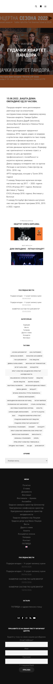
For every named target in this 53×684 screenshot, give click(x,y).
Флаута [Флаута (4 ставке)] (39, 408)
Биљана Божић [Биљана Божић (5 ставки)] (17, 356)
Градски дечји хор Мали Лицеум (26, 521)
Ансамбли (26, 501)
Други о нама (27, 333)
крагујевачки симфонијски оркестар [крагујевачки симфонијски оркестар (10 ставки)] (26, 430)
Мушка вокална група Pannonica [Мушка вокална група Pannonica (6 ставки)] (26, 393)
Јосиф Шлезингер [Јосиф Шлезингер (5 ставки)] (19, 352)
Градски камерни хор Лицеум (26, 518)
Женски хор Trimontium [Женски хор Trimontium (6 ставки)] (35, 363)
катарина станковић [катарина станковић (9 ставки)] (17, 427)
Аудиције (26, 325)
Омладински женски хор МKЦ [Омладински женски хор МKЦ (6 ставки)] (19, 400)
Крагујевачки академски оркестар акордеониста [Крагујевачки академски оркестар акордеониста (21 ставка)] (26, 372)
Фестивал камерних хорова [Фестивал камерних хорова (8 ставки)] (22, 408)
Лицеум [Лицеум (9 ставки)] (39, 378)
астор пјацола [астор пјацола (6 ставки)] (38, 412)
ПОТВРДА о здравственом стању (26, 607)
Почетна (26, 485)
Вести (26, 327)
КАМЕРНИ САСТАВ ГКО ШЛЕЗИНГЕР (26, 309)
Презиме (26, 657)
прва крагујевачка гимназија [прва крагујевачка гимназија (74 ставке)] (26, 442)
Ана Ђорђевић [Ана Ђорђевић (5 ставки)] (35, 352)
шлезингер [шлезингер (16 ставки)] (39, 445)
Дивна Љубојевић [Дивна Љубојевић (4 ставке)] (15, 363)
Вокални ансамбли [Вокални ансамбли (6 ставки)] (34, 356)
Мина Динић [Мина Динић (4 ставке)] (22, 389)
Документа (26, 492)
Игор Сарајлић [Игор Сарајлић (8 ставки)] (21, 367)
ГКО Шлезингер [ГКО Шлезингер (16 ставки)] (20, 359)
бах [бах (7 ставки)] (13, 415)
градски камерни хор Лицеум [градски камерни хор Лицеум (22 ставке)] (26, 419)
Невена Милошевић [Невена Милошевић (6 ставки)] (26, 397)
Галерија (26, 330)
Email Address (26, 640)
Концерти (26, 335)
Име (26, 648)
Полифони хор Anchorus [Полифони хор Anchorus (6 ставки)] (18, 404)
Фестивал (26, 338)
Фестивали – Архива (26, 498)
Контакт (26, 540)
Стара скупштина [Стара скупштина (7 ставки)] (38, 404)
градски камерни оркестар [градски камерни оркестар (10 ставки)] (29, 415)
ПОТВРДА (26, 544)
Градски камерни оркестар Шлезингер (26, 505)
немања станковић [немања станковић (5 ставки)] (22, 438)
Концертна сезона (26, 534)
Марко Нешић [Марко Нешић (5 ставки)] (33, 381)
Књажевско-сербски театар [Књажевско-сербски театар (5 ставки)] (21, 378)
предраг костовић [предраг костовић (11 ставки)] (16, 445)
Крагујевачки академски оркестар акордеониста (26, 513)
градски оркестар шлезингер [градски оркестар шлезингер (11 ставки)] (26, 423)
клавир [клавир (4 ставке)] (32, 427)
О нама (26, 488)
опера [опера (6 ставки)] (36, 438)
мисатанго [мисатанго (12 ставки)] (36, 434)
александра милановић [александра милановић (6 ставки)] (19, 412)
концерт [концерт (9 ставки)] (41, 427)
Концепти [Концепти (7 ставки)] (34, 367)
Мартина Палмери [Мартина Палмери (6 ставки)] (15, 385)
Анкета (26, 531)
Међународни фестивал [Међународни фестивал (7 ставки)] (35, 385)
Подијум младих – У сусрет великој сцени (25, 296)
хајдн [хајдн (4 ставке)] (29, 445)
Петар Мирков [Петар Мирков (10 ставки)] (40, 400)
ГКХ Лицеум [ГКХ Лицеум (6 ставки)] (34, 359)
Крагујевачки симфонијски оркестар (26, 508)
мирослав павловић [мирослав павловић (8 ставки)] (20, 434)
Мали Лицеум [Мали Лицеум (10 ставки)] (19, 381)
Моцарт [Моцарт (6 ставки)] (33, 389)
